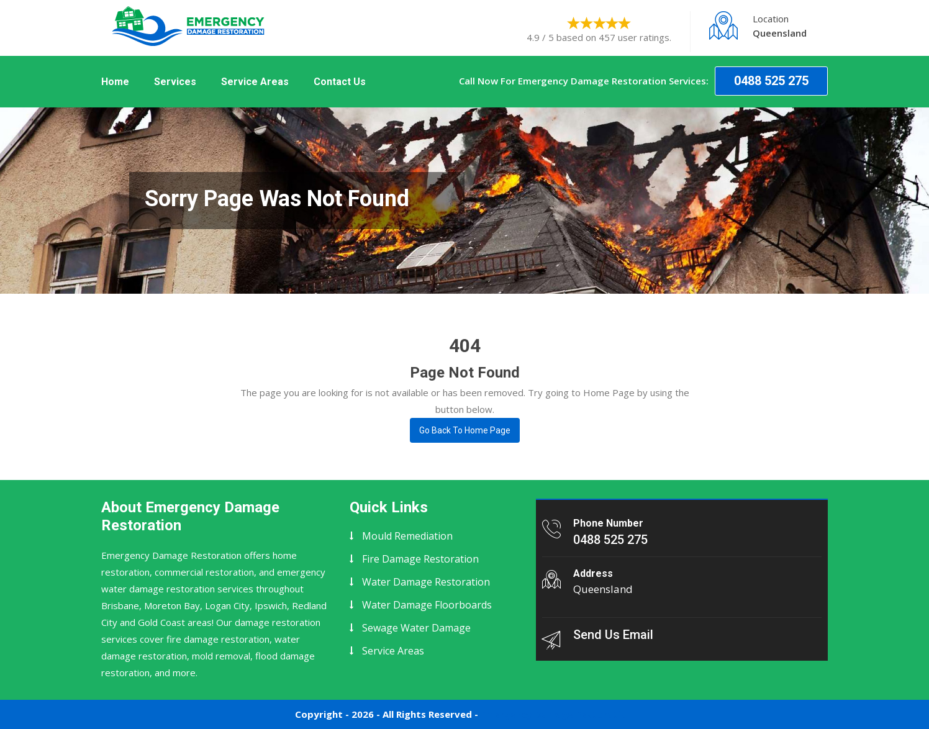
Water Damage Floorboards (427, 605)
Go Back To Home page (464, 430)
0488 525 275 (771, 80)
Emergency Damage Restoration (556, 714)
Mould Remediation (407, 536)
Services (175, 82)
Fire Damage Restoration (420, 559)
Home (115, 82)
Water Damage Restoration (426, 582)
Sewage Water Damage (416, 628)
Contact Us (340, 82)
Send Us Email (613, 634)
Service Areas (255, 82)
